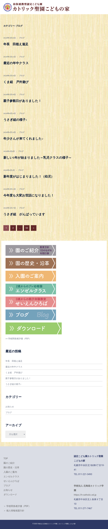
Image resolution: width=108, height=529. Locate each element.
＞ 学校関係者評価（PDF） (17, 506)
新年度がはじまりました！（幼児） (28, 176)
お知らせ (9, 406)
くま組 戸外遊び (16, 82)
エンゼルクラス (11, 476)
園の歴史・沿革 (11, 467)
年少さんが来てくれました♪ (23, 138)
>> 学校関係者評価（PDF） (18, 338)
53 (27, 228)
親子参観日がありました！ (22, 101)
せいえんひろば (11, 481)
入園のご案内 (10, 472)
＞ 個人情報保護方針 (14, 510)
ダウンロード (10, 494)
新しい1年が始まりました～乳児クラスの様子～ (37, 157)
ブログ (22, 38)
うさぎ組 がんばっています (24, 214)
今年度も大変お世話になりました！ (28, 195)
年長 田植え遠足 (15, 44)
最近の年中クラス (16, 63)
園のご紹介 (9, 463)
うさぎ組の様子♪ (15, 119)
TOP (6, 458)
